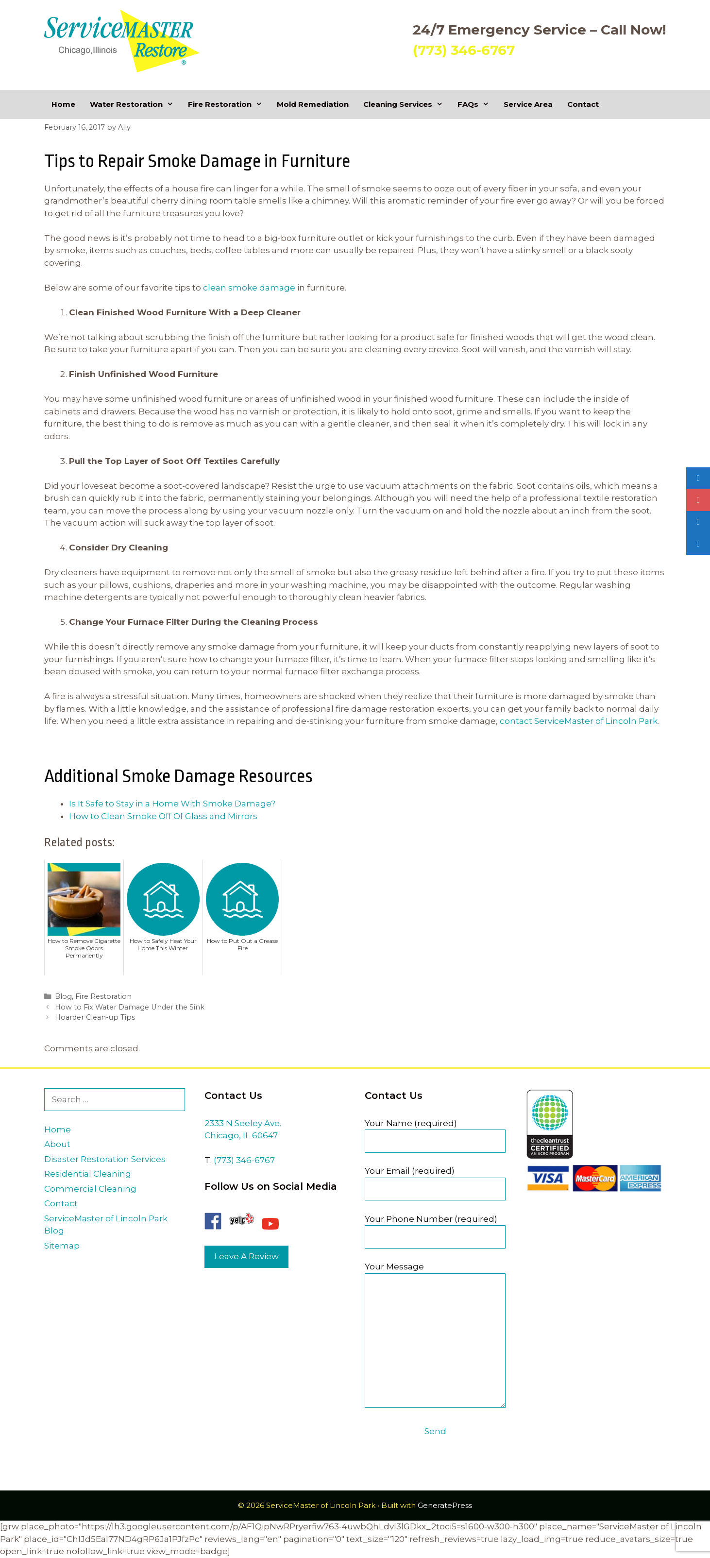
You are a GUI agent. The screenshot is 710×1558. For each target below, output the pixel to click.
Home (63, 104)
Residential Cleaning (87, 1174)
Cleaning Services (406, 104)
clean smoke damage (249, 287)
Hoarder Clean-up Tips (95, 1017)
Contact (583, 104)
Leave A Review (246, 1256)
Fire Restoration (229, 104)
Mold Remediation (313, 104)
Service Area (528, 104)
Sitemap (62, 1245)
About (57, 1144)
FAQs (476, 104)
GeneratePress (445, 1505)
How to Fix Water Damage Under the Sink (129, 1007)
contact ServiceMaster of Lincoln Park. (579, 721)
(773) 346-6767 (464, 50)
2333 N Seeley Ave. (242, 1123)
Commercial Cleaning (90, 1189)
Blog (63, 996)
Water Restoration (135, 104)
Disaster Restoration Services (105, 1159)
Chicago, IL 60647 (241, 1135)
